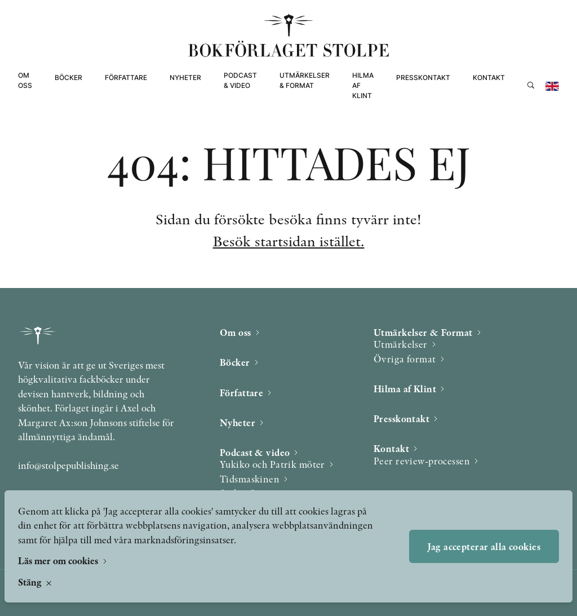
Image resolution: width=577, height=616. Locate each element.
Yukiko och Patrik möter (272, 464)
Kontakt (489, 77)
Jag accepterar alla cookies (484, 546)
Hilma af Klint (363, 85)
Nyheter (185, 77)
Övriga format (405, 359)
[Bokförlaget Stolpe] (288, 35)
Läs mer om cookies (59, 560)
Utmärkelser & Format (304, 80)
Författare (126, 77)
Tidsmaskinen (249, 479)
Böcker (68, 77)
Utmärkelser (401, 344)
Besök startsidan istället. (289, 241)
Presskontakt (423, 77)
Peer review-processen (422, 461)
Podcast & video (240, 80)
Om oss (25, 80)
